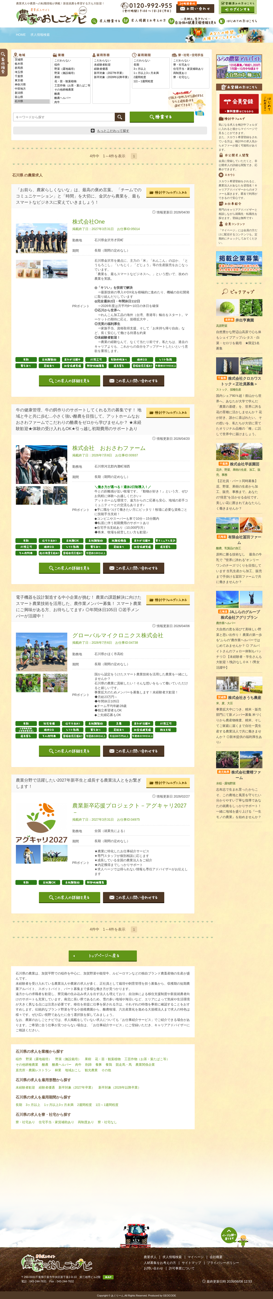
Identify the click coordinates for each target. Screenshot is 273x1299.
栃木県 (32, 64)
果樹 (71, 77)
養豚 (98, 1064)
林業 (58, 1070)
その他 (106, 1070)
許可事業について (182, 1268)
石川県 (32, 101)
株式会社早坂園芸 (239, 464)
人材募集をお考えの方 (160, 1263)
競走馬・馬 (124, 1064)
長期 (151, 65)
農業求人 (150, 1257)
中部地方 (32, 89)
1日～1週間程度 (151, 81)
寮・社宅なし (190, 77)
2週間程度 (151, 77)
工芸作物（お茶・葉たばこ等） (71, 86)
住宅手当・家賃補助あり (190, 69)
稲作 (71, 65)
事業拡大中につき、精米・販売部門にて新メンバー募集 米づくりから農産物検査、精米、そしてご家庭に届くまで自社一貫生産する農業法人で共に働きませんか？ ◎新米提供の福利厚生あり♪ (239, 725)
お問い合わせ (153, 1268)
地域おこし (73, 1070)
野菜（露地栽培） (71, 69)
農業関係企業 (145, 1064)
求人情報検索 (172, 1257)
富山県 (32, 97)
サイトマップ (191, 1263)
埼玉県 (32, 72)
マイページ (196, 1257)
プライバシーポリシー (223, 1263)
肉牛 (71, 102)
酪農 (71, 94)
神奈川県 (32, 85)
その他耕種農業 (71, 90)
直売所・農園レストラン (33, 1070)
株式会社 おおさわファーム (109, 448)
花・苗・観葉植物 (71, 81)
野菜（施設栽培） (71, 73)
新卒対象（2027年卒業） (111, 73)
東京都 (32, 81)
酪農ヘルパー (71, 98)
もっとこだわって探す (110, 131)
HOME (21, 34)
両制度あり (190, 73)
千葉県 (32, 76)
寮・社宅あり (190, 65)
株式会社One (88, 222)
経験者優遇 (111, 69)
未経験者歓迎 (111, 65)
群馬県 (32, 68)
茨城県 (32, 60)
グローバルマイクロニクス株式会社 (117, 635)
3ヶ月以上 (151, 69)
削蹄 (88, 1064)
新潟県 (32, 93)
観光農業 (91, 1070)
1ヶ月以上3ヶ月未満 (151, 73)
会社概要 (216, 1257)
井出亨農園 (239, 320)
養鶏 (109, 1064)
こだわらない (71, 61)
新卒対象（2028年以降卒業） (111, 77)
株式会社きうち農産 (239, 698)
